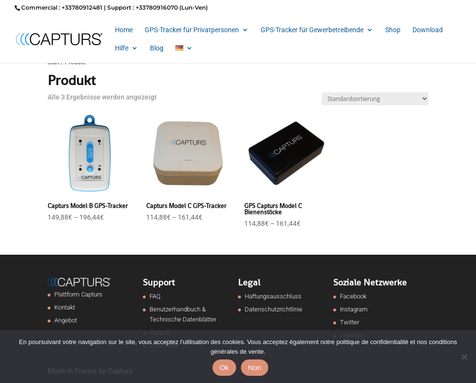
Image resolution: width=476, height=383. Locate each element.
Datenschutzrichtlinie (273, 309)
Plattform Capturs (78, 294)
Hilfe (121, 48)
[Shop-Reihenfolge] (375, 98)
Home (124, 30)
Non (255, 367)
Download (428, 30)
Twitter (349, 322)
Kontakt (64, 307)
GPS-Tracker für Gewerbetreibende (312, 30)
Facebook (353, 296)
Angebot (65, 320)
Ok (224, 367)
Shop (393, 30)
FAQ (155, 296)
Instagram (354, 309)
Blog (156, 48)
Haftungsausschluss (273, 296)
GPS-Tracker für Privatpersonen (192, 30)
